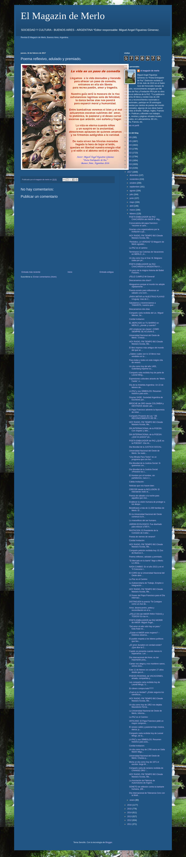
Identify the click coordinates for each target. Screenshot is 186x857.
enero (132, 800)
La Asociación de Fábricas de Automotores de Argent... (142, 781)
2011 (129, 824)
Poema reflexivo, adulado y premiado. (145, 557)
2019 (129, 164)
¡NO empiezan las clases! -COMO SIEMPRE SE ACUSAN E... (144, 330)
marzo (133, 210)
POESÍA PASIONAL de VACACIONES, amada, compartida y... (146, 677)
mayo (132, 202)
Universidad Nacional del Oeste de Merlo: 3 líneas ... (144, 336)
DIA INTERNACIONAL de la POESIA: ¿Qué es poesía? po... (145, 435)
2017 (129, 172)
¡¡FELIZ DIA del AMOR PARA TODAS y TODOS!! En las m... (146, 615)
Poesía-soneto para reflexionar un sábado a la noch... (144, 291)
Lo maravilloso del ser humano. (143, 520)
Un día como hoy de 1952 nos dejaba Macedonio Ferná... (145, 706)
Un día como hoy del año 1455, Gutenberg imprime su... (143, 367)
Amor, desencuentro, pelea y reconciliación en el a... (141, 609)
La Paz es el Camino (138, 579)
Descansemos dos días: (139, 309)
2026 (129, 137)
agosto (133, 191)
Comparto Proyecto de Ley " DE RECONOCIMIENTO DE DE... (143, 417)
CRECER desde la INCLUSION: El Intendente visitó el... (144, 490)
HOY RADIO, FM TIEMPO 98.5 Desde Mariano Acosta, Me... (146, 236)
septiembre (135, 187)
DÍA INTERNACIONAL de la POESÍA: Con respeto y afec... (145, 429)
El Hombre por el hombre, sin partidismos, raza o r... (142, 476)
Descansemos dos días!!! (140, 280)
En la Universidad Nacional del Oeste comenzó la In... (145, 515)
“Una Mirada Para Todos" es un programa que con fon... (143, 458)
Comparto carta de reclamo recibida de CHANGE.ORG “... (146, 769)
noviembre (134, 179)
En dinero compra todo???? (141, 688)
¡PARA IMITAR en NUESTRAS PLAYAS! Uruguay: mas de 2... (146, 298)
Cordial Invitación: (137, 540)
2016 (129, 805)
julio (132, 194)
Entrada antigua (107, 272)
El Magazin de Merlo (63, 15)
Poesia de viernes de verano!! (142, 537)
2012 (129, 820)
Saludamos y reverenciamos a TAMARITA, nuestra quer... (142, 304)
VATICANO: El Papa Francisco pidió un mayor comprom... (146, 722)
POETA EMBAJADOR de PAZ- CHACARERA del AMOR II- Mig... (145, 218)
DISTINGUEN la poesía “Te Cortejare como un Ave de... (145, 603)
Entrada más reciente (31, 272)
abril (132, 206)
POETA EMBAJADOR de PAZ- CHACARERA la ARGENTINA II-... (145, 265)
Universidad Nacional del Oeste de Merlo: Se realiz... (144, 452)
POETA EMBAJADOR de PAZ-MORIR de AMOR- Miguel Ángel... (146, 621)
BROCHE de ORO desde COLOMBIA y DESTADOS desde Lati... (146, 404)
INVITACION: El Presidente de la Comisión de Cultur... (143, 531)
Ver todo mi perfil (131, 125)
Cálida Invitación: (136, 482)
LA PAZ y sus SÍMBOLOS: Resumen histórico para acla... (145, 392)
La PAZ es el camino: (138, 248)
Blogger (108, 842)
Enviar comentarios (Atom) (45, 277)
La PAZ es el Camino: (138, 717)
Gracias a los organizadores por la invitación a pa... (144, 230)
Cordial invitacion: (137, 319)
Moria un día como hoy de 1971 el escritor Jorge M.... (144, 763)
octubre (133, 183)
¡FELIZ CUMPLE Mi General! (142, 276)
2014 (129, 812)
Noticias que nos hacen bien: (141, 486)
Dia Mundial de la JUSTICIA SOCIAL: (145, 447)
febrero (133, 213)
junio (132, 198)
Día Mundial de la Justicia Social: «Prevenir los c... (143, 470)
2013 (129, 816)
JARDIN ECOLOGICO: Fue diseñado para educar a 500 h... (145, 525)
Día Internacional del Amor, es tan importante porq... (144, 658)
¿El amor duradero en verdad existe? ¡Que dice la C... (145, 646)
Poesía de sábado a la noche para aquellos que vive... (144, 497)
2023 (129, 149)
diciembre (134, 175)
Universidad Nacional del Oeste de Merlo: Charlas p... (144, 757)
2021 (129, 156)
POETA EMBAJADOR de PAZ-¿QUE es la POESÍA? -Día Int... (146, 442)
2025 (129, 141)
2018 (129, 168)
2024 (129, 145)
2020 (129, 160)
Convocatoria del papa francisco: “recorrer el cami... (143, 224)
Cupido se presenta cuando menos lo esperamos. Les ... (145, 652)
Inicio (70, 272)
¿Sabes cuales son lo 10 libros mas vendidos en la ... (144, 355)
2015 (129, 809)
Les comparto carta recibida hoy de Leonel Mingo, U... (144, 683)
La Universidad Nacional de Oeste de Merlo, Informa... (145, 712)
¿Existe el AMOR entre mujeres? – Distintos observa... (144, 634)
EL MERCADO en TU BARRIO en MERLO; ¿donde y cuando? (144, 324)
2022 (129, 153)
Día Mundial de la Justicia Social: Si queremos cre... (144, 464)
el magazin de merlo (149, 71)
